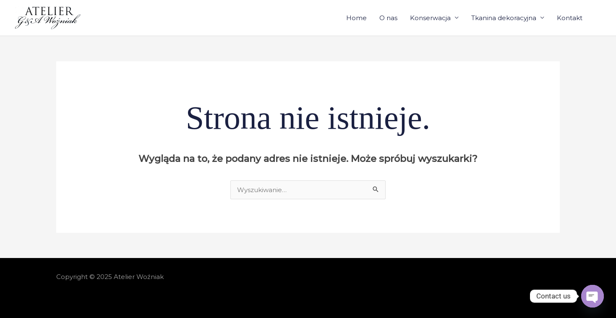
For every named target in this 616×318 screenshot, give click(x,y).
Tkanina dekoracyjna (503, 18)
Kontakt (569, 18)
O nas (388, 18)
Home (356, 18)
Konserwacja (430, 18)
